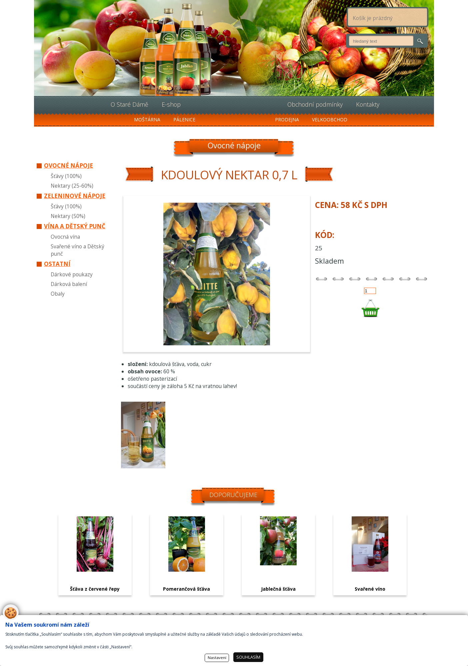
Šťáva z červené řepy (95, 589)
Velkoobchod (329, 119)
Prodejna (287, 119)
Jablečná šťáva (278, 589)
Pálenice (184, 119)
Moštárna (147, 119)
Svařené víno (370, 589)
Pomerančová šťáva (186, 589)
